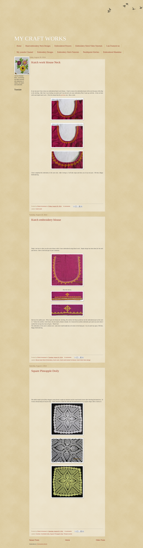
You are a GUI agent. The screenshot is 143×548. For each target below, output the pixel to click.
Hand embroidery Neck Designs (37, 46)
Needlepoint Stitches (91, 52)
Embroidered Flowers (62, 46)
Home (19, 46)
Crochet (38, 534)
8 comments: (68, 531)
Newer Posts (34, 540)
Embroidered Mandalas (112, 52)
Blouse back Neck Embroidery (44, 360)
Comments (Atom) (42, 544)
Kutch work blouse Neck (45, 62)
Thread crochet (68, 534)
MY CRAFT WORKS (40, 38)
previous (63, 95)
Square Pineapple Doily (45, 370)
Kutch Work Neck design (83, 360)
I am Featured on (113, 46)
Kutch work (39, 209)
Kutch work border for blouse (68, 360)
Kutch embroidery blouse (46, 219)
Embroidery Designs (45, 52)
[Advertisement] (71, 16)
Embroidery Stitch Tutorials (68, 52)
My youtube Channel (25, 52)
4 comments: (67, 206)
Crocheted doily (45, 534)
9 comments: (68, 357)
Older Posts (100, 540)
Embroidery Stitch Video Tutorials (88, 46)
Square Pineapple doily (56, 534)
